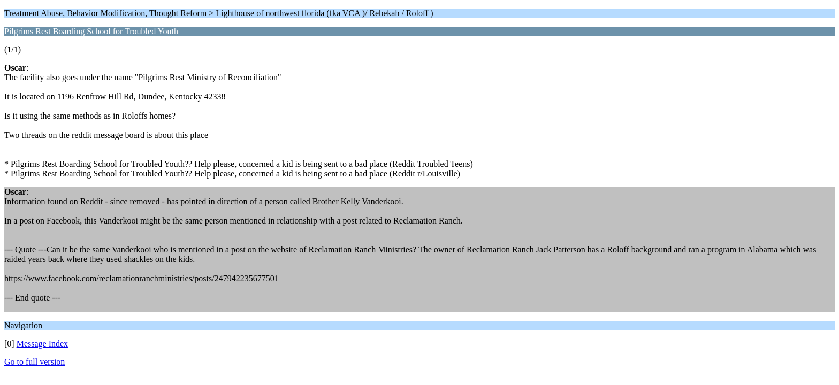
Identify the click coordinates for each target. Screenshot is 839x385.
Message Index (42, 343)
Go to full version (34, 361)
